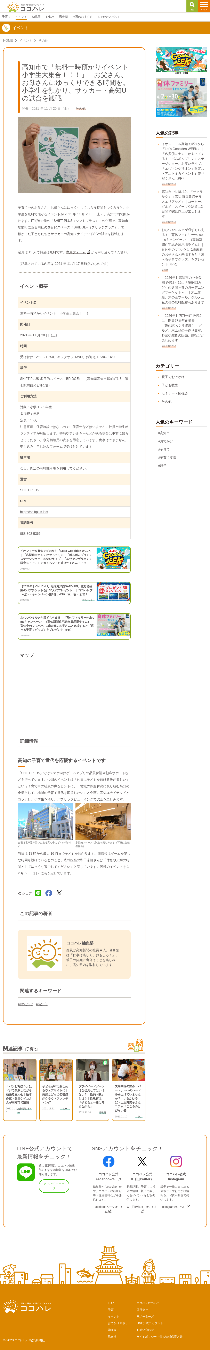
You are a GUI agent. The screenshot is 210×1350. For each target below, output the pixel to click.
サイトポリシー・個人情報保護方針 (160, 1336)
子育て (112, 1309)
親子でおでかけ (173, 377)
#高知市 (42, 1004)
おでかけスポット (119, 1323)
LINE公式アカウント (150, 1323)
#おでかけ (25, 1004)
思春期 (112, 1336)
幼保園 (112, 1330)
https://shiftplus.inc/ (34, 512)
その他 (166, 401)
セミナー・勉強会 (175, 393)
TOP (111, 1303)
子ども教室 (170, 385)
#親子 (162, 466)
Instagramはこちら (173, 1206)
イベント (113, 1316)
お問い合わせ (145, 1330)
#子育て (164, 449)
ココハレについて (148, 1303)
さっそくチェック (54, 1186)
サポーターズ (145, 1316)
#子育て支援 (167, 457)
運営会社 (142, 1309)
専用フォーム (76, 252)
